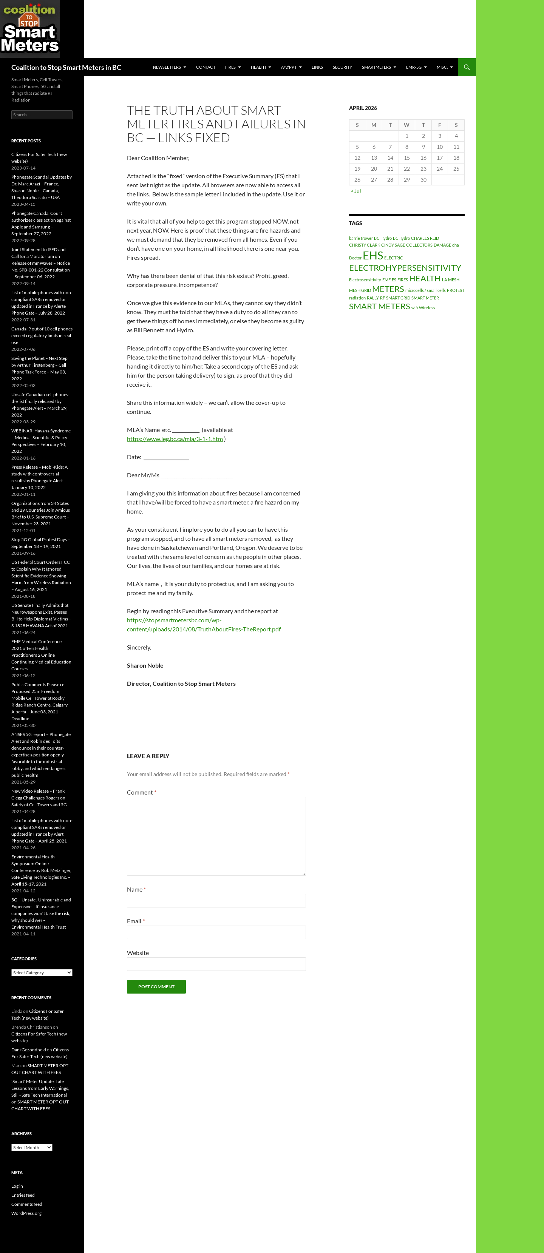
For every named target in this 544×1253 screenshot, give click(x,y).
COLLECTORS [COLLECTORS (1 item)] (419, 244)
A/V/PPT (289, 67)
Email (136, 920)
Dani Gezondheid (28, 1049)
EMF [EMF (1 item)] (386, 279)
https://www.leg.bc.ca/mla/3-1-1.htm (175, 438)
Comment (141, 792)
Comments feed (26, 1204)
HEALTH (258, 67)
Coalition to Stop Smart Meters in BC (66, 67)
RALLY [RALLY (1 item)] (373, 297)
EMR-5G (414, 67)
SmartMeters (376, 67)
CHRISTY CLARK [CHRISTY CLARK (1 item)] (364, 244)
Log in (17, 1186)
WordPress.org (26, 1213)
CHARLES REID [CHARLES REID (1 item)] (425, 238)
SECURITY (342, 67)
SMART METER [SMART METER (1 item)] (425, 297)
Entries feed (23, 1195)
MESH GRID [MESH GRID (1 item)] (360, 290)
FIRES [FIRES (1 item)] (402, 279)
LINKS (317, 67)
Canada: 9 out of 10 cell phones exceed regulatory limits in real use (42, 335)
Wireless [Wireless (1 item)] (427, 307)
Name (136, 889)
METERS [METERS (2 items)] (388, 289)
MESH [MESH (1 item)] (453, 279)
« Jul (356, 190)
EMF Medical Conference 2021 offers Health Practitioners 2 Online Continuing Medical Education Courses (41, 655)
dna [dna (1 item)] (455, 244)
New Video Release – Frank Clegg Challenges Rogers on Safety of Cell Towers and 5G (39, 797)
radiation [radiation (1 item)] (357, 297)
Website (138, 952)
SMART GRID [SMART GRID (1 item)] (398, 297)
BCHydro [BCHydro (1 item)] (401, 238)
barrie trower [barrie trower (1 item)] (361, 238)
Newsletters (167, 67)
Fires (230, 67)
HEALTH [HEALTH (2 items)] (425, 278)
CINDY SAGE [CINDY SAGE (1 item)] (393, 244)
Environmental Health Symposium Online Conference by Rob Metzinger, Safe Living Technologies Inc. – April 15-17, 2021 (41, 870)
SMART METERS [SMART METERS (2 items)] (379, 306)
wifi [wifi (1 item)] (414, 307)
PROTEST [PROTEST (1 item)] (455, 290)
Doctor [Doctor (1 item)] (355, 257)
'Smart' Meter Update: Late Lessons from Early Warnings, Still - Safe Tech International (40, 1088)
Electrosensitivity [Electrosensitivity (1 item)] (365, 279)
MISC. (442, 67)
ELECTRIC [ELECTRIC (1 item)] (393, 257)
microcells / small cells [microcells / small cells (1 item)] (425, 290)
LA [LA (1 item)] (444, 279)
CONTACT (205, 67)
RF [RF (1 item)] (382, 297)
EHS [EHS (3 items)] (373, 255)
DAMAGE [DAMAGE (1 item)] (442, 244)
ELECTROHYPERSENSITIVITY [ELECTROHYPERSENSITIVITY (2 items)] (405, 267)
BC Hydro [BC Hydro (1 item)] (383, 238)
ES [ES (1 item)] (394, 279)
